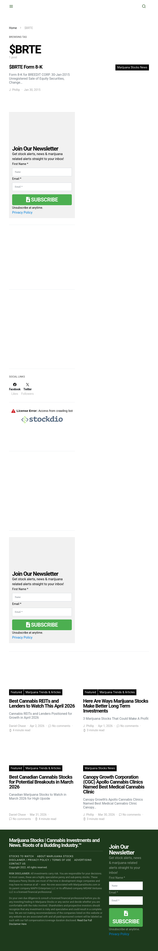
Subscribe (42, 200)
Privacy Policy (22, 212)
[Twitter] (27, 389)
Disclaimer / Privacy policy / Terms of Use (40, 860)
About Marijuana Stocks (55, 856)
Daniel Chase (17, 726)
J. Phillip (14, 89)
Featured (16, 692)
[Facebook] (14, 389)
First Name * (20, 164)
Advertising (83, 860)
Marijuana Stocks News (132, 67)
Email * (16, 178)
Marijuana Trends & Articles (43, 692)
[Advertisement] (40, 331)
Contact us (17, 863)
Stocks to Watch (21, 856)
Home (13, 28)
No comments (61, 726)
